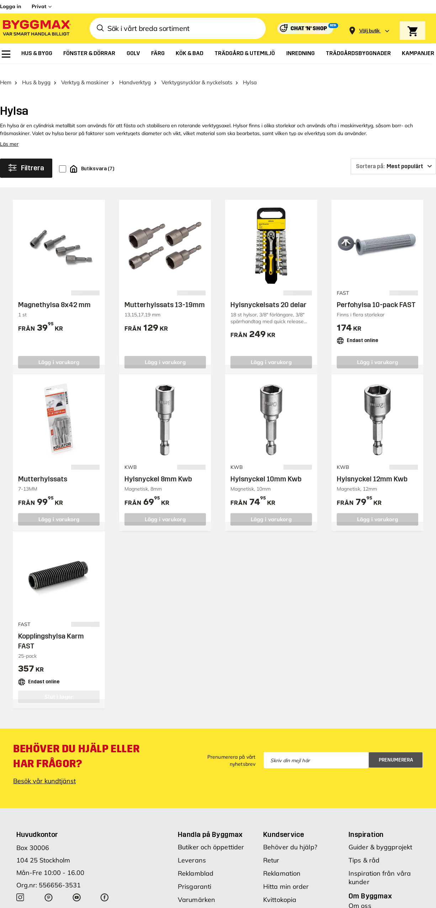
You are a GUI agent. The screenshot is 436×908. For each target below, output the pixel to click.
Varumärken (196, 891)
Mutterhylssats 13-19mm (164, 296)
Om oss (360, 897)
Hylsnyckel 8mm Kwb (158, 470)
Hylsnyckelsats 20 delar (268, 296)
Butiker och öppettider (211, 838)
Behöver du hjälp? (290, 838)
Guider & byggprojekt (380, 838)
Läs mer (9, 135)
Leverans (192, 851)
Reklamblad (195, 864)
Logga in (10, 6)
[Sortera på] (393, 157)
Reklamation (282, 864)
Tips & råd (364, 851)
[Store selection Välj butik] (369, 31)
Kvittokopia (279, 891)
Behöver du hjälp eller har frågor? (76, 747)
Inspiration (366, 825)
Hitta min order (286, 878)
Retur (271, 851)
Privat (39, 6)
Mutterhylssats (42, 470)
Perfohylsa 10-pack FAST (376, 296)
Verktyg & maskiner (84, 73)
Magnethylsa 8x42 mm (54, 296)
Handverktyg (135, 73)
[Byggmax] (36, 28)
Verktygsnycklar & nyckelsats (196, 73)
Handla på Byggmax (210, 825)
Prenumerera (396, 751)
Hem (5, 73)
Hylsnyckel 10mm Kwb (266, 470)
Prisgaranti (194, 878)
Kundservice (283, 825)
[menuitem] (6, 54)
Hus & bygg (36, 73)
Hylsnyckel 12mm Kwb (372, 470)
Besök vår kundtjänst (44, 772)
